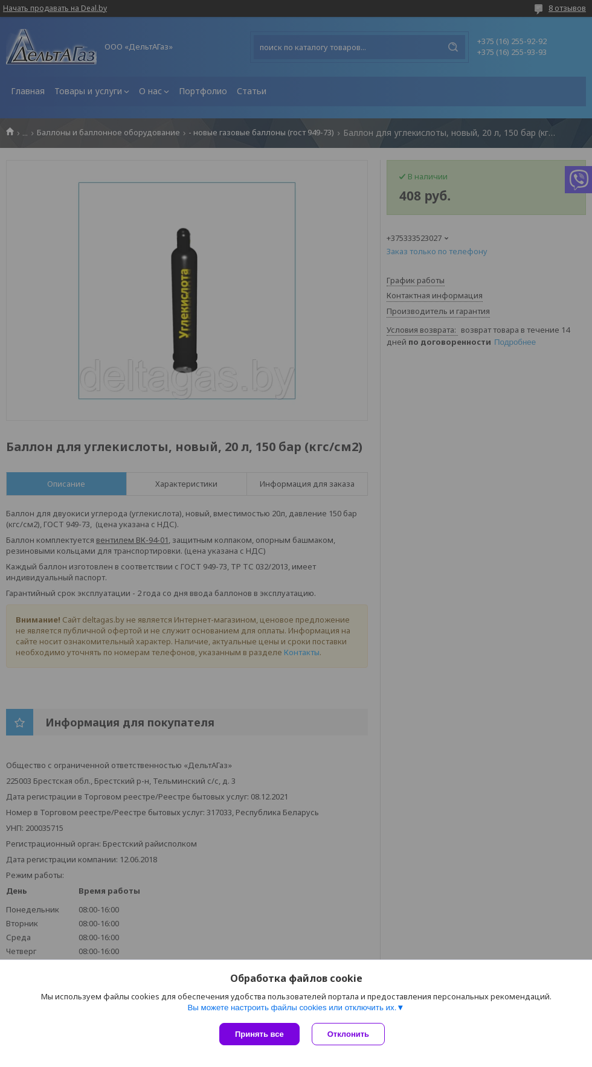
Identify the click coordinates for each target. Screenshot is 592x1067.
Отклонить (348, 1034)
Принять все (259, 1034)
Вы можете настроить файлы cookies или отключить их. (291, 1007)
